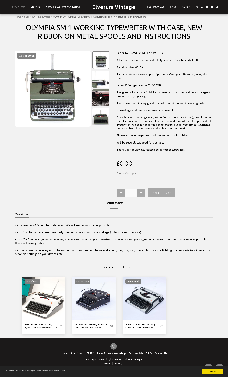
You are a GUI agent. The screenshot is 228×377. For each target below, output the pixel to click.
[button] (196, 7)
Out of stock (161, 193)
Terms (107, 365)
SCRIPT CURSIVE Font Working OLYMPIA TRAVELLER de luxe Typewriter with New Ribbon (139, 327)
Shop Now (29, 16)
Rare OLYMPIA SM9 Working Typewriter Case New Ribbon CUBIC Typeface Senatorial (40, 327)
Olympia (130, 173)
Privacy (118, 365)
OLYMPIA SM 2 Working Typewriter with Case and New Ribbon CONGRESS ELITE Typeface (91, 327)
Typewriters (44, 16)
